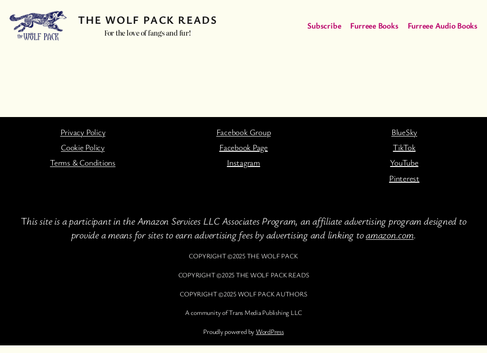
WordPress (270, 331)
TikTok (404, 147)
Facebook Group (243, 132)
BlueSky (404, 132)
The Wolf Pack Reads (147, 19)
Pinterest (404, 178)
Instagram (243, 162)
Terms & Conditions (83, 162)
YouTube (404, 162)
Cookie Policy (83, 147)
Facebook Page (243, 147)
